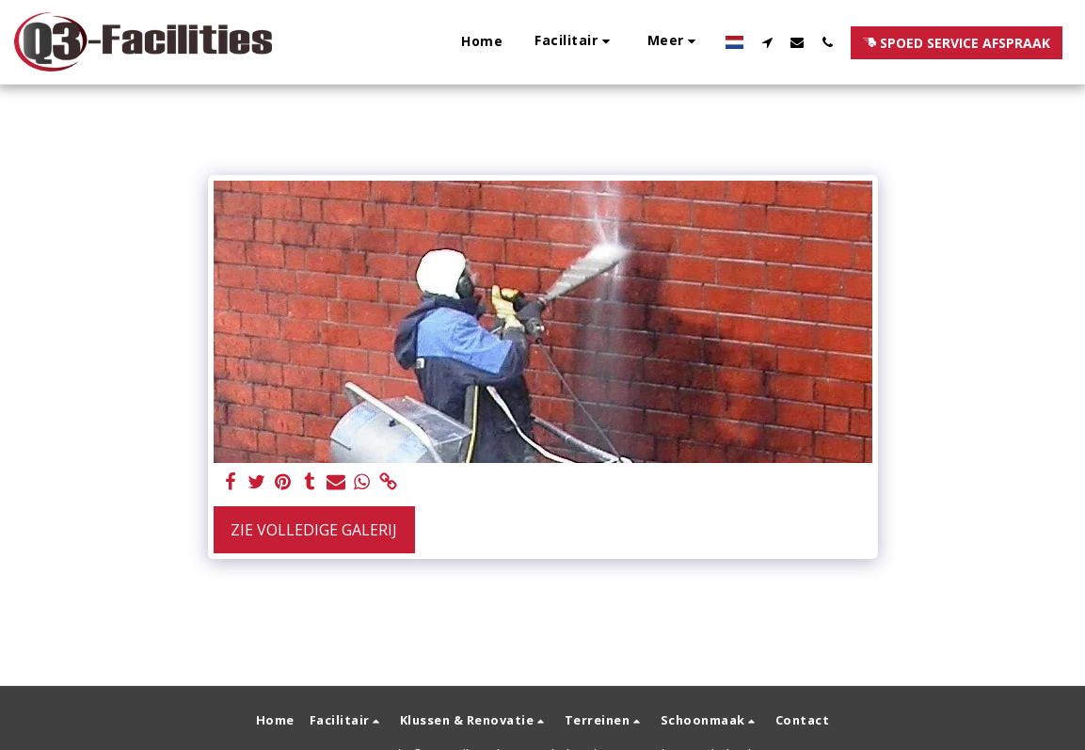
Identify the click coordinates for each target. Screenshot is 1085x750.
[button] (574, 41)
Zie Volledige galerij (314, 529)
